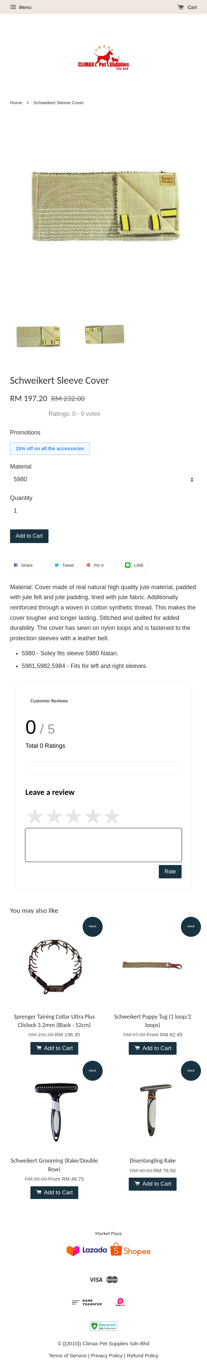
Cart (187, 7)
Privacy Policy (107, 1355)
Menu (20, 7)
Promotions (25, 432)
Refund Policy (142, 1355)
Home (16, 102)
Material (20, 466)
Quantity (21, 498)
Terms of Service (67, 1355)
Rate (170, 871)
